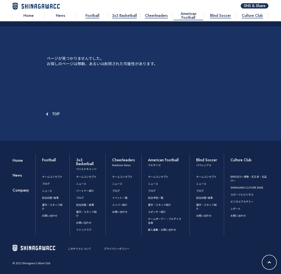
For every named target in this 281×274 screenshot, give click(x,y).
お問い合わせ (49, 215)
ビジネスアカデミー (241, 201)
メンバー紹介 (119, 204)
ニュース (47, 190)
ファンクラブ (83, 229)
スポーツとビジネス (241, 194)
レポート (235, 208)
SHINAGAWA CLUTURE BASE (246, 187)
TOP (56, 113)
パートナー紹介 (85, 190)
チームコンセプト (52, 176)
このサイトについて (79, 248)
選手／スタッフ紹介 (159, 204)
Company (21, 190)
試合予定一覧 (155, 197)
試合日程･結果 (50, 197)
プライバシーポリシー (116, 248)
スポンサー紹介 (157, 211)
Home (18, 160)
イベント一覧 (119, 197)
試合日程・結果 (85, 204)
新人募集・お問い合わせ (162, 229)
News (17, 175)
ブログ (46, 183)
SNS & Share (254, 6)
